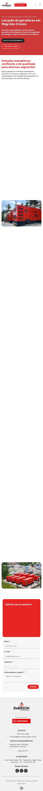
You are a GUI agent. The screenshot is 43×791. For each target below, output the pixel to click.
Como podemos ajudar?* (14, 672)
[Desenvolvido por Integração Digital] (21, 788)
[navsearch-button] (36, 4)
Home (4, 17)
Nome (6, 641)
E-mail (7, 652)
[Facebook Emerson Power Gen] (17, 771)
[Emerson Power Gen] (14, 4)
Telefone (8, 662)
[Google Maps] (21, 761)
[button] (40, 4)
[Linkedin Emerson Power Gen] (21, 771)
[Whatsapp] (21, 734)
